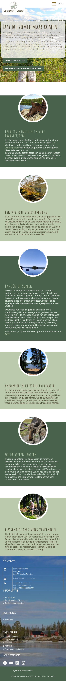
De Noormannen (33, 676)
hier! (7, 334)
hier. (43, 235)
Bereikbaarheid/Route (14, 600)
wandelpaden (11, 148)
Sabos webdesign (48, 676)
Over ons (9, 620)
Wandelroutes (15, 60)
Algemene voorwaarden (23, 671)
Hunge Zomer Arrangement (23, 68)
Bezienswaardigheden (14, 603)
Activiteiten (10, 597)
